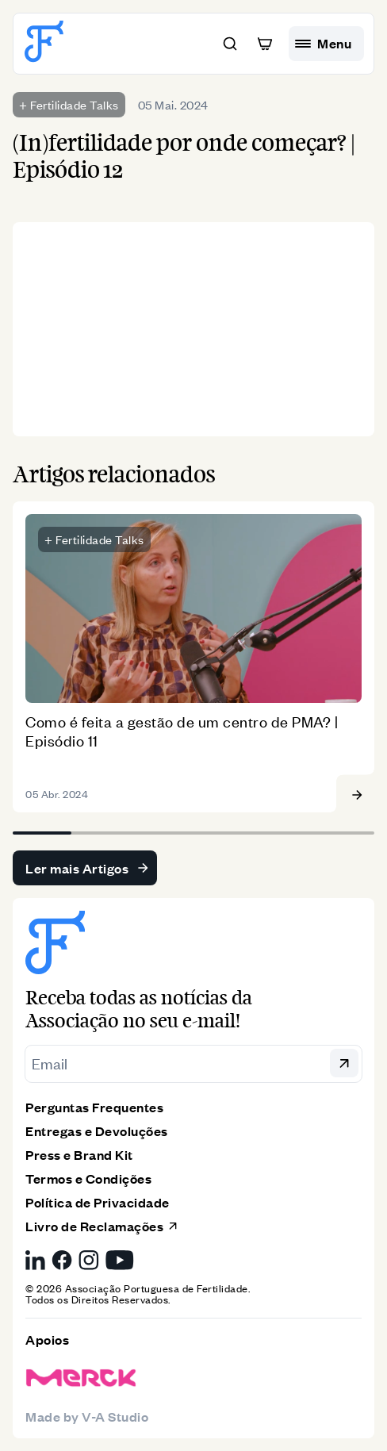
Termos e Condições (88, 1178)
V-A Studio (115, 1416)
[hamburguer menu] (326, 43)
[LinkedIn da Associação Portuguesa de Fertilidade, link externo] (35, 1260)
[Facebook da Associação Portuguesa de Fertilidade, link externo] (62, 1260)
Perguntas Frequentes (94, 1107)
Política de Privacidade (97, 1202)
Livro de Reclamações (102, 1226)
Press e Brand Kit (79, 1154)
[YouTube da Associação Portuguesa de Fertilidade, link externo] (119, 1260)
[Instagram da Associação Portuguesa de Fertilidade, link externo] (89, 1260)
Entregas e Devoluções (96, 1131)
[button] (230, 43)
